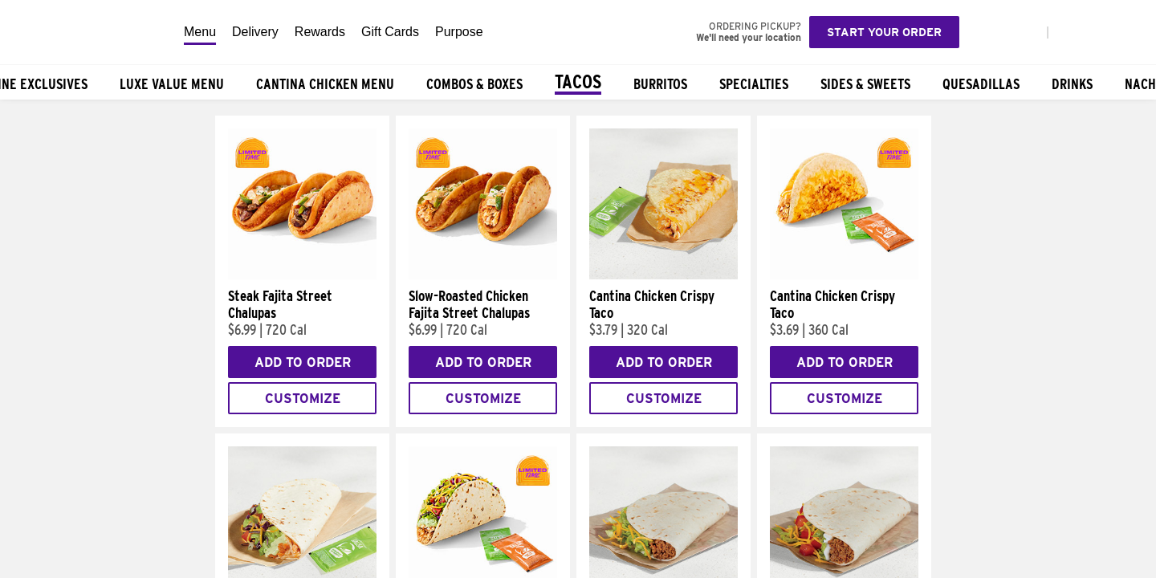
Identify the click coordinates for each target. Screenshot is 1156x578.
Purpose (459, 32)
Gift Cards (390, 32)
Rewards (320, 32)
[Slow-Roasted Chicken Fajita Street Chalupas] (483, 275)
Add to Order (302, 362)
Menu (200, 32)
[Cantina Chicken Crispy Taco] (663, 275)
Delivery (255, 32)
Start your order (884, 32)
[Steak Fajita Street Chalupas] (302, 275)
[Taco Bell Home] (87, 32)
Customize (302, 398)
